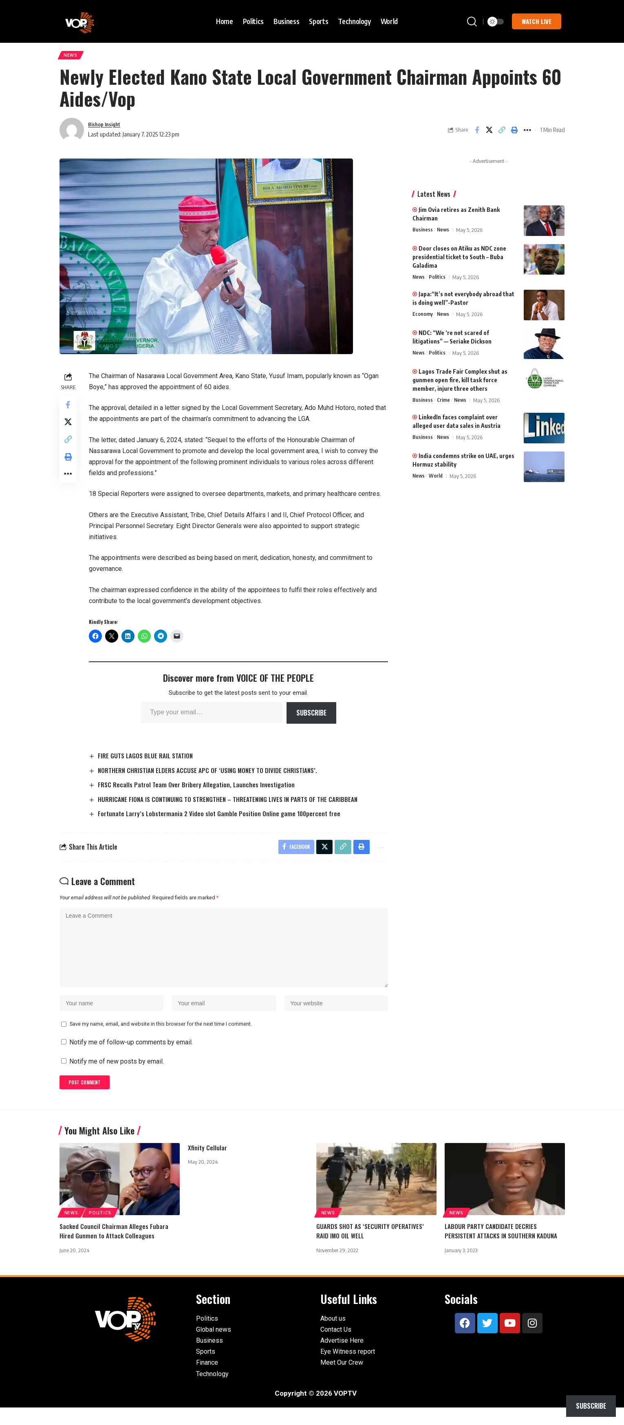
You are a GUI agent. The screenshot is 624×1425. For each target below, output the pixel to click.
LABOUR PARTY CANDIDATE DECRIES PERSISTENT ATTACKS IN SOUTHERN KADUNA (502, 1248)
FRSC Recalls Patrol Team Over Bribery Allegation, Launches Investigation (200, 788)
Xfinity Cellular (208, 1165)
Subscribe (313, 715)
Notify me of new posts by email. (116, 1077)
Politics (438, 280)
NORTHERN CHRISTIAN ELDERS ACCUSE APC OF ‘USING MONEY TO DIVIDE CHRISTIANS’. (213, 773)
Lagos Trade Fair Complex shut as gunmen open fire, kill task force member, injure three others (459, 383)
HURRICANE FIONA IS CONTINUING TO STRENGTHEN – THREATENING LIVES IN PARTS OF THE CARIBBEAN (234, 802)
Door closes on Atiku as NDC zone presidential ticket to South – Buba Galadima (459, 260)
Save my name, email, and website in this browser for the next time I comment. (161, 1039)
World (436, 479)
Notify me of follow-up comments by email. (131, 1058)
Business (422, 232)
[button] (472, 21)
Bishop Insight (107, 126)
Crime (443, 403)
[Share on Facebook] (477, 132)
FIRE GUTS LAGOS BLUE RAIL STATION (149, 758)
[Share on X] (489, 132)
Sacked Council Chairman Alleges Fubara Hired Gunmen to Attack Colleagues (115, 1248)
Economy (422, 317)
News (72, 56)
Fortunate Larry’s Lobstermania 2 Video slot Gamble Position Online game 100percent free (224, 817)
